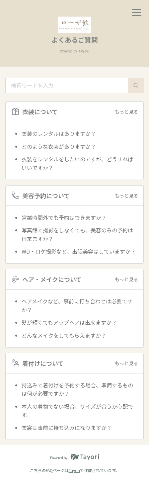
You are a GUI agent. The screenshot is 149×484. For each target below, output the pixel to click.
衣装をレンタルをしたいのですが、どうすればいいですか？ (77, 163)
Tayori (74, 470)
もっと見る (126, 111)
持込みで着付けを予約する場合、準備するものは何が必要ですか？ (77, 389)
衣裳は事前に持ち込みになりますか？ (67, 428)
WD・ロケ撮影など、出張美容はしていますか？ (79, 251)
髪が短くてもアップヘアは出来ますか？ (69, 322)
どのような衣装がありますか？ (59, 146)
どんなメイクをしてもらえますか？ (64, 335)
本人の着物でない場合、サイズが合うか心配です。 (77, 410)
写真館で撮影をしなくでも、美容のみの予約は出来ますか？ (77, 234)
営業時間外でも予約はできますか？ (64, 217)
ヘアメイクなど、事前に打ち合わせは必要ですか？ (77, 305)
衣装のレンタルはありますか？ (59, 133)
